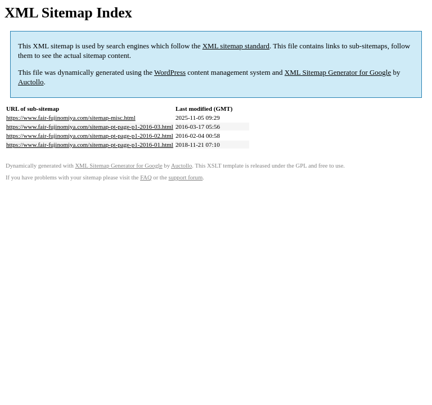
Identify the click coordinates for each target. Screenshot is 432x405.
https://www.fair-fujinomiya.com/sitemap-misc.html (71, 117)
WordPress (170, 72)
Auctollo (31, 82)
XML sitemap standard (235, 46)
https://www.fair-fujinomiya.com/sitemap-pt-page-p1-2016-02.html (89, 135)
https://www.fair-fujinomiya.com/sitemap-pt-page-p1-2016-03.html (89, 126)
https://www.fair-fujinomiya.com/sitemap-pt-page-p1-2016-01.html (89, 144)
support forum (186, 177)
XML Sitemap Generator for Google (338, 72)
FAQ (146, 177)
